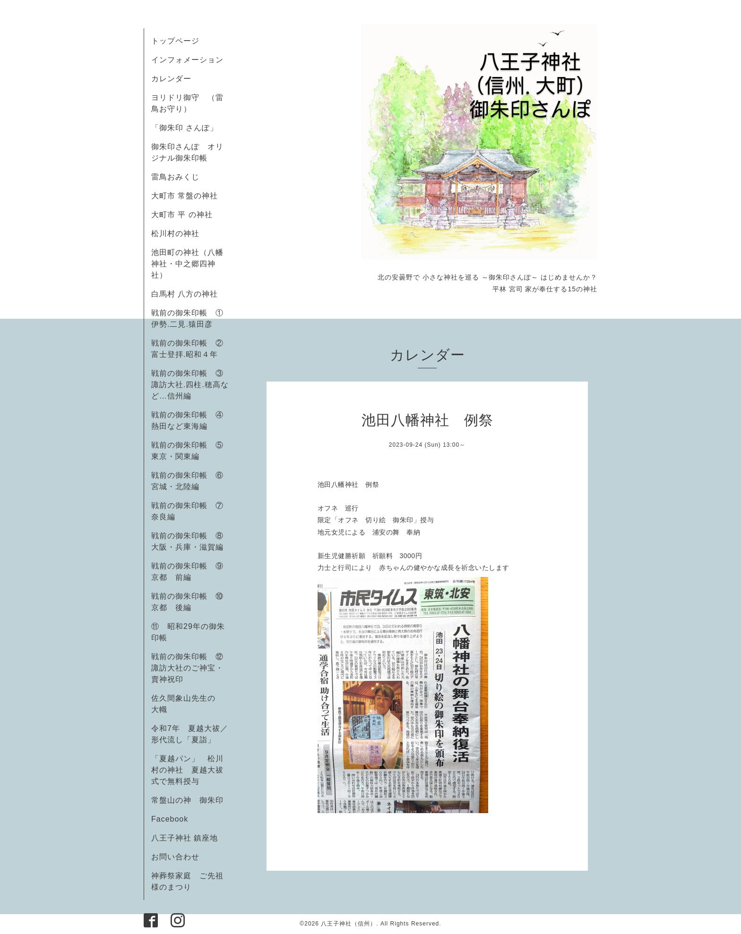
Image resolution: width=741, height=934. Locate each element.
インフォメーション (187, 60)
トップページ (175, 41)
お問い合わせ (175, 857)
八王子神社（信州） (348, 923)
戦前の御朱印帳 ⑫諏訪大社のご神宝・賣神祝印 (187, 668)
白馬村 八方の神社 (184, 294)
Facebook (173, 819)
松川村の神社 (175, 233)
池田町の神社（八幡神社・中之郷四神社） (187, 263)
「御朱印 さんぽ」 (184, 128)
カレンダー (171, 79)
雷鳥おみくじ (175, 177)
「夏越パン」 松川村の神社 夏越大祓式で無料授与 (187, 770)
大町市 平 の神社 (182, 215)
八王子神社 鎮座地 (184, 838)
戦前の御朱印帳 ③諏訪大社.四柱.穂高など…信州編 (190, 384)
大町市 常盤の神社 (184, 196)
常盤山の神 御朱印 (187, 800)
